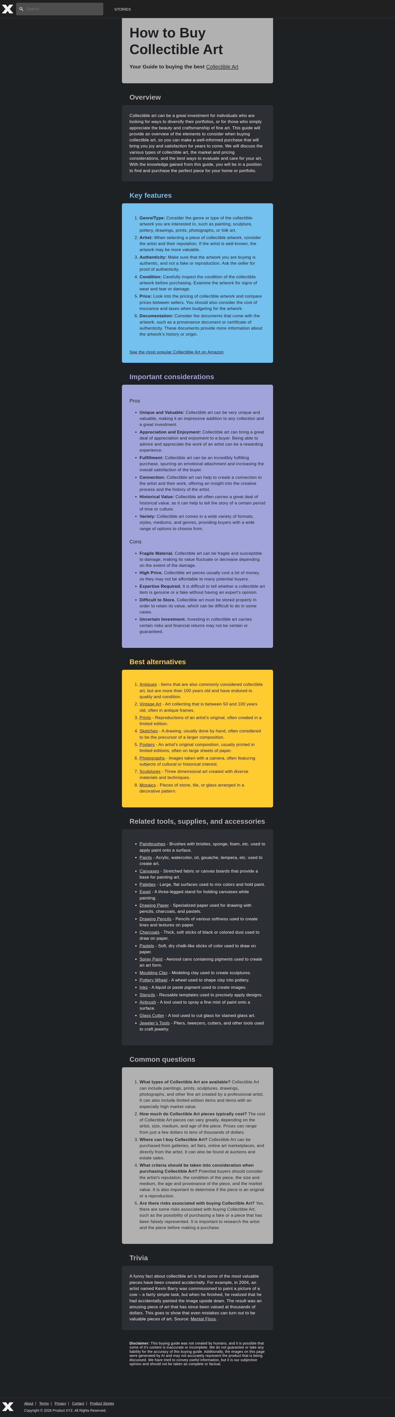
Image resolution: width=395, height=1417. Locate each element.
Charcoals (149, 932)
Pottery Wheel (154, 980)
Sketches (149, 731)
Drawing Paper (154, 905)
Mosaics (148, 785)
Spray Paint (151, 959)
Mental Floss (203, 1319)
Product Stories (102, 1403)
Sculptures (150, 771)
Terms (44, 1403)
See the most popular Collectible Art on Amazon (176, 352)
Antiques (148, 684)
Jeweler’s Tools (155, 1023)
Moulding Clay (154, 972)
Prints (145, 717)
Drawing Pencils (155, 919)
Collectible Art (222, 66)
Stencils (147, 995)
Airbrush (148, 1002)
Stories (122, 9)
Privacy (60, 1403)
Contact (78, 1403)
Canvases (149, 871)
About (29, 1403)
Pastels (147, 945)
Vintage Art (150, 704)
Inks (144, 987)
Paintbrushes (153, 844)
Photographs (152, 758)
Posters (147, 744)
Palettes (148, 884)
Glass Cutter (152, 1015)
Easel (145, 891)
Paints (146, 857)
